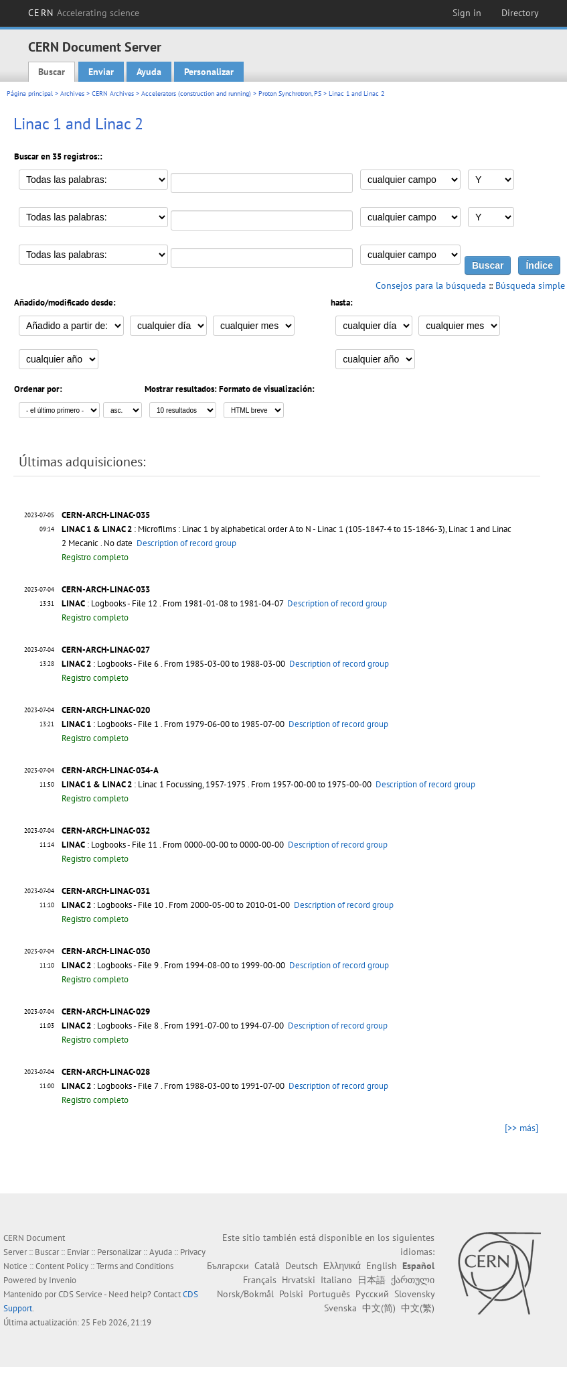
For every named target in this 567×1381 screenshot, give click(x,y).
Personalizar (209, 72)
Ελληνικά (342, 1266)
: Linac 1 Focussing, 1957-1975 (154, 784)
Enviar (101, 72)
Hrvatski (298, 1280)
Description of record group (186, 543)
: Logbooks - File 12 (109, 603)
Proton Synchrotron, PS (289, 93)
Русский (372, 1294)
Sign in (467, 13)
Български (228, 1266)
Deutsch (301, 1266)
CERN (83, 13)
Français (259, 1280)
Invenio (62, 1280)
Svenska (340, 1308)
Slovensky (414, 1294)
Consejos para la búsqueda (431, 285)
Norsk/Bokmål (245, 1294)
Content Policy (61, 1266)
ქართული (412, 1280)
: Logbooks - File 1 (110, 724)
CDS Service (80, 1294)
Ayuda (149, 72)
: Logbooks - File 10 (112, 905)
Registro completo (95, 557)
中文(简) (379, 1308)
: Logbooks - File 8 (110, 1025)
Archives (72, 93)
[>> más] (521, 1128)
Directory (520, 13)
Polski (291, 1294)
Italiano (336, 1280)
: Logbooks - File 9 (110, 965)
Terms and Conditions (134, 1266)
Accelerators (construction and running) (196, 93)
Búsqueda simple (530, 285)
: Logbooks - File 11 (109, 844)
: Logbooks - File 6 (110, 663)
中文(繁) (417, 1308)
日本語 (371, 1280)
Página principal (30, 93)
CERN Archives (113, 93)
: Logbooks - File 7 (110, 1086)
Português (329, 1294)
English (381, 1266)
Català (267, 1266)
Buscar (51, 72)
